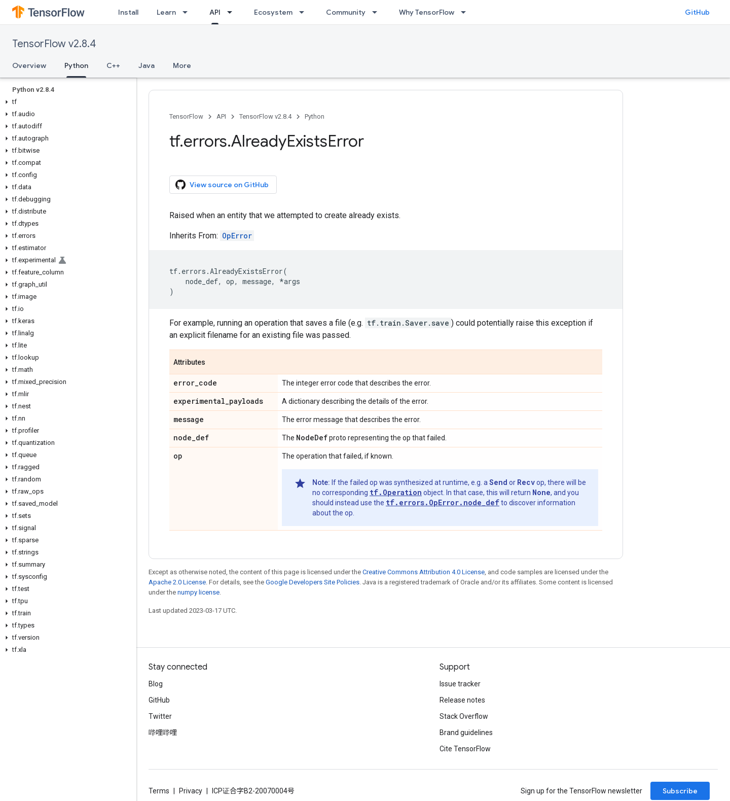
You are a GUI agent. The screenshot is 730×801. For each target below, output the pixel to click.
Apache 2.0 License (177, 582)
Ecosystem (273, 12)
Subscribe (680, 790)
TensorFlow (186, 116)
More (182, 65)
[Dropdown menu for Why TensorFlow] (466, 12)
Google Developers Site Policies (312, 582)
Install (128, 12)
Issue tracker (460, 684)
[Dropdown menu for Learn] (188, 12)
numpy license (198, 592)
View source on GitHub (222, 185)
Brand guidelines (466, 732)
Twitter (160, 716)
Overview (29, 65)
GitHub (697, 12)
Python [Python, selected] (76, 65)
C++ (113, 65)
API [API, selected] (215, 12)
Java (146, 65)
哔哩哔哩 (163, 732)
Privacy (190, 791)
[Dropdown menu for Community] (378, 12)
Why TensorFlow (426, 12)
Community (346, 12)
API (221, 116)
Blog (156, 684)
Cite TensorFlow (465, 749)
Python (314, 116)
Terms (159, 791)
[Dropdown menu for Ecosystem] (305, 12)
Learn (166, 12)
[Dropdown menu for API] (233, 12)
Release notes (462, 700)
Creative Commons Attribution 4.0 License (423, 572)
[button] (66, 102)
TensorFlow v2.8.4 (54, 44)
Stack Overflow (464, 716)
